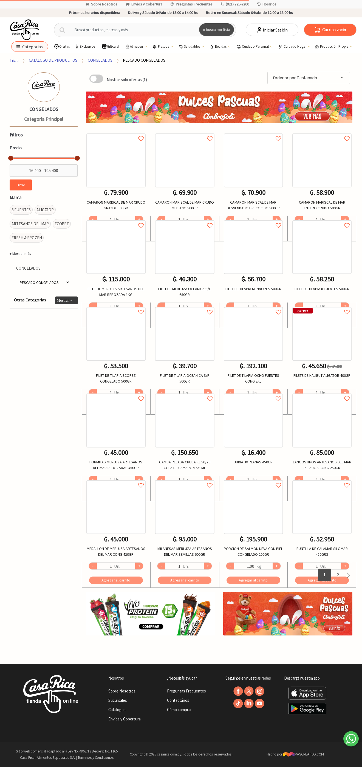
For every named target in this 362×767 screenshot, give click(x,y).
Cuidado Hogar (292, 46)
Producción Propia (332, 46)
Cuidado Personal (253, 46)
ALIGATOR (45, 209)
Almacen (134, 46)
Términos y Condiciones (96, 757)
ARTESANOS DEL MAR (30, 223)
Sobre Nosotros (101, 4)
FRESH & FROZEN (27, 237)
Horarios (266, 4)
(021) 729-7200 (235, 4)
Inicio (14, 60)
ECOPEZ (62, 223)
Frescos (161, 46)
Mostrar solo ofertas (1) (127, 79)
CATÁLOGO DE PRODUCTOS (53, 60)
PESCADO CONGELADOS (144, 60)
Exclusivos (84, 46)
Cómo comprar (179, 709)
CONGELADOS (100, 60)
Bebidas (218, 46)
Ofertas (62, 46)
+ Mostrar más (20, 253)
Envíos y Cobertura (144, 4)
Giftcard (110, 46)
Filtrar (20, 185)
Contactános (178, 700)
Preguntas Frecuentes (192, 4)
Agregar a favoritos (116, 132)
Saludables (190, 46)
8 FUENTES (21, 209)
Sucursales (117, 700)
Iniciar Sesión (272, 30)
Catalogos (117, 709)
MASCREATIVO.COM (303, 754)
